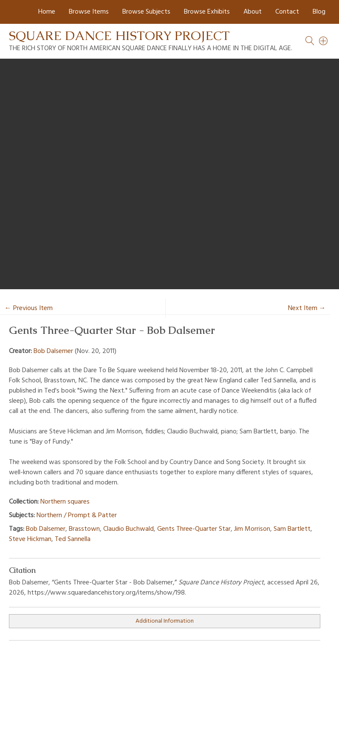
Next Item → (307, 308)
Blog (319, 11)
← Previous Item (29, 308)
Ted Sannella (72, 539)
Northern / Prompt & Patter (77, 515)
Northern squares (65, 501)
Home (46, 11)
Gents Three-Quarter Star (194, 529)
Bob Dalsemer (53, 351)
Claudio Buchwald (128, 529)
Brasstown (84, 529)
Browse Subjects (146, 11)
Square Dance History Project (119, 35)
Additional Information (165, 621)
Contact (287, 11)
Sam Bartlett (292, 529)
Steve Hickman (30, 539)
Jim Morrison (252, 529)
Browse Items (89, 11)
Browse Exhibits (207, 11)
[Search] (324, 41)
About (252, 11)
